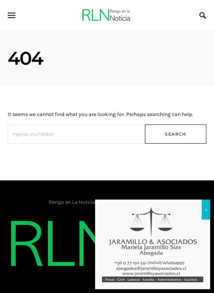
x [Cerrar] (206, 209)
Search (175, 134)
